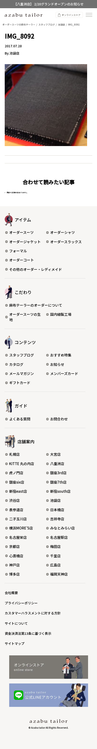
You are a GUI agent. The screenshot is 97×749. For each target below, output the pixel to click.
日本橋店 (55, 509)
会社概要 (11, 592)
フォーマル (16, 250)
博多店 (12, 574)
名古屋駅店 (57, 537)
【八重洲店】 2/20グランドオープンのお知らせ (49, 4)
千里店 (53, 555)
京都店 (12, 546)
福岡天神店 (57, 574)
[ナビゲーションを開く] (89, 15)
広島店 (53, 564)
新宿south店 (58, 491)
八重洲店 (55, 463)
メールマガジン (19, 373)
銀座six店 (14, 482)
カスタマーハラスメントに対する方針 (33, 613)
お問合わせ (57, 418)
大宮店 (53, 454)
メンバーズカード (62, 373)
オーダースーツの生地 (23, 317)
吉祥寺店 (55, 518)
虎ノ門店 (14, 472)
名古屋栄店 (16, 537)
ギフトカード (17, 382)
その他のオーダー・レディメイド (33, 269)
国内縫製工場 (58, 314)
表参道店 (14, 509)
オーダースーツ (19, 232)
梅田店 (53, 546)
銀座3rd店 (56, 472)
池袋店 (53, 500)
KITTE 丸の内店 (19, 463)
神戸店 (12, 564)
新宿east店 (16, 491)
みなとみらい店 (60, 527)
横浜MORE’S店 (19, 527)
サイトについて (16, 623)
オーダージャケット (23, 241)
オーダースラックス (64, 241)
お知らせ (55, 364)
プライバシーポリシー (21, 603)
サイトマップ (14, 643)
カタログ (14, 364)
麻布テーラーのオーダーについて (33, 305)
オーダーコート (19, 259)
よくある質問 (17, 418)
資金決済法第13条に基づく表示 (28, 633)
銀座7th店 (56, 482)
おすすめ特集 (58, 354)
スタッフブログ (19, 354)
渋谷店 (12, 500)
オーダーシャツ (60, 232)
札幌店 (12, 454)
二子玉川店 (16, 518)
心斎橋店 (14, 555)
